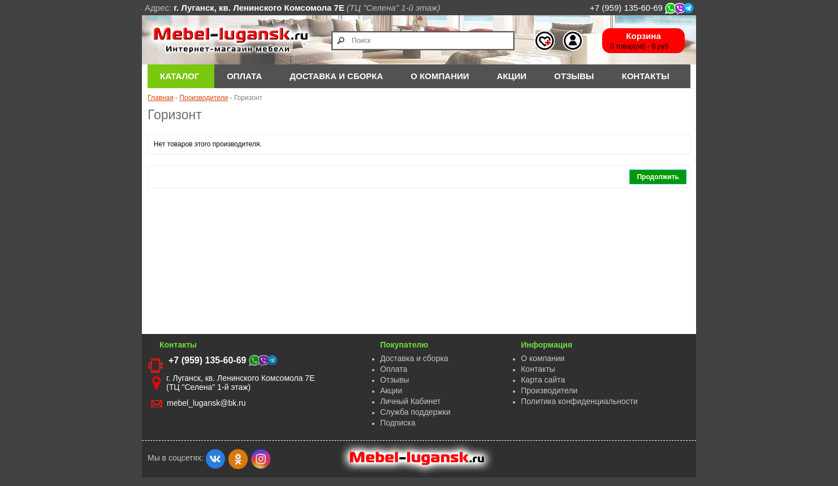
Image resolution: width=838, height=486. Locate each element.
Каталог (179, 76)
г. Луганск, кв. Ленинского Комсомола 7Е (259, 7)
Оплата (393, 369)
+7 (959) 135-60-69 (641, 7)
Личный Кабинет (410, 401)
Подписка (397, 422)
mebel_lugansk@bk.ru (206, 402)
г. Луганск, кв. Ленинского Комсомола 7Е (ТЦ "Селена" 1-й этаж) (240, 383)
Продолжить (658, 177)
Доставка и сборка (414, 358)
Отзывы (574, 76)
